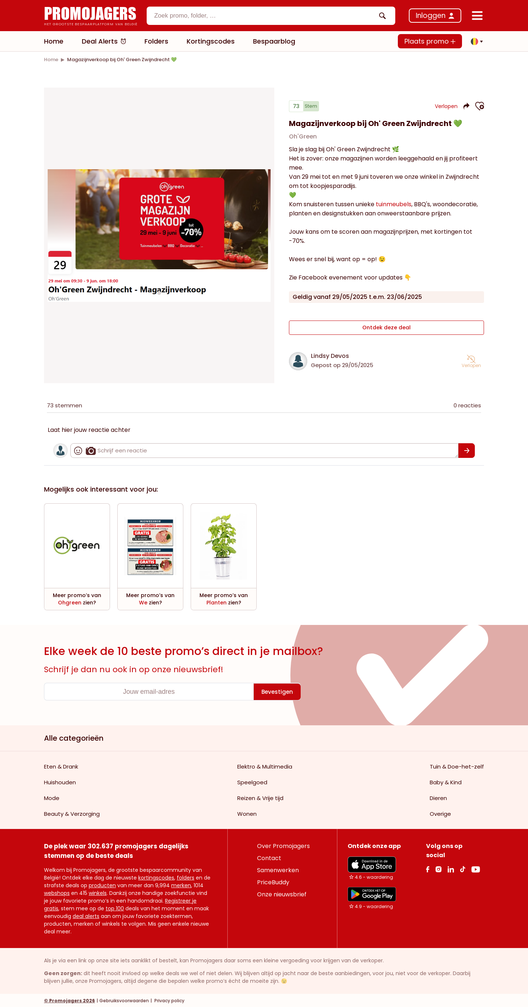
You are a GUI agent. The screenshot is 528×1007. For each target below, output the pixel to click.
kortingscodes (156, 877)
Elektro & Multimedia (264, 766)
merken (181, 884)
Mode (51, 797)
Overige (440, 813)
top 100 (115, 907)
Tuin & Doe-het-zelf (457, 766)
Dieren (438, 797)
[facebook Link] (427, 868)
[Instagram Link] (438, 868)
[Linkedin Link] (450, 868)
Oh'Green (303, 139)
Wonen (247, 813)
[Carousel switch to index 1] (159, 292)
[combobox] (271, 16)
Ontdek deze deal (386, 329)
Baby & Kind (446, 781)
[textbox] (264, 16)
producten (102, 884)
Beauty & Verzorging (72, 813)
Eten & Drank (61, 766)
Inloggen (430, 16)
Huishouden (60, 781)
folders (185, 877)
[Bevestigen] (466, 450)
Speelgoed (252, 781)
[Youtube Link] (475, 868)
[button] (475, 41)
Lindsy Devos (330, 355)
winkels (98, 892)
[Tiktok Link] (462, 868)
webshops (57, 892)
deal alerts (86, 915)
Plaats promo (429, 41)
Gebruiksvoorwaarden (124, 1000)
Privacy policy (168, 1000)
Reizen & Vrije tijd (260, 797)
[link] (51, 59)
